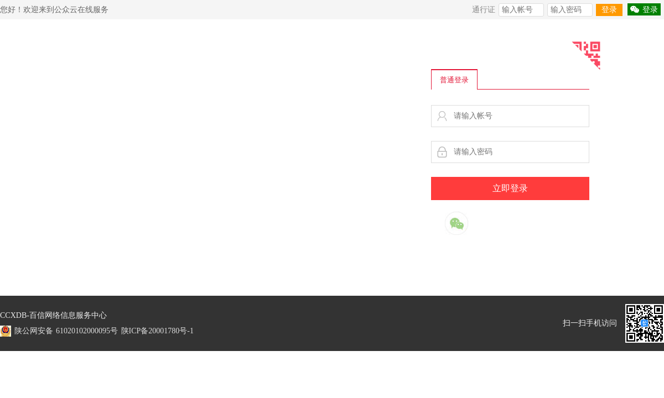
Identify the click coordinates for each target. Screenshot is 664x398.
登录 (609, 10)
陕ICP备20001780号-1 (157, 331)
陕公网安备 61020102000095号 (66, 331)
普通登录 (454, 80)
